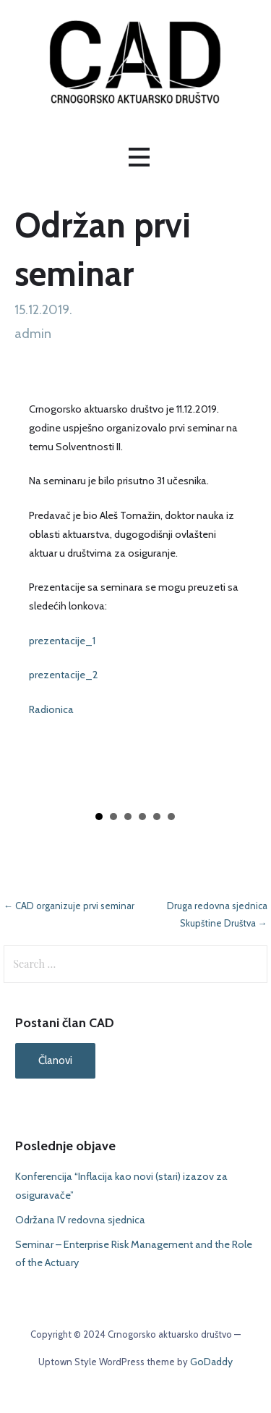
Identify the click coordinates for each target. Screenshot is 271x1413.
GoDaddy (211, 1361)
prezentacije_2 (63, 674)
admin (32, 334)
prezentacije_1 (62, 640)
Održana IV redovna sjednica (80, 1219)
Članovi (55, 1060)
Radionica (51, 709)
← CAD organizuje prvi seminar (69, 905)
